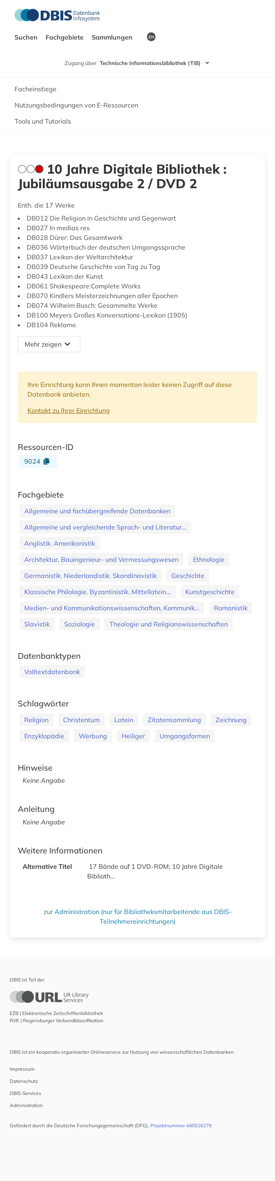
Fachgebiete (65, 37)
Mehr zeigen (47, 344)
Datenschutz (24, 1081)
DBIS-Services (25, 1093)
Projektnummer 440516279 (181, 1125)
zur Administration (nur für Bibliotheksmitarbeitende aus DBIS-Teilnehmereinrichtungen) (138, 916)
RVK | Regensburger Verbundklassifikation (56, 1020)
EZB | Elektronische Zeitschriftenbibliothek (56, 1013)
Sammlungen (113, 37)
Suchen (27, 37)
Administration (26, 1105)
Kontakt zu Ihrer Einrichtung (68, 410)
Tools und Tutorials (43, 121)
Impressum (22, 1069)
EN (151, 36)
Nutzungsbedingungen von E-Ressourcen (76, 105)
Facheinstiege (36, 89)
